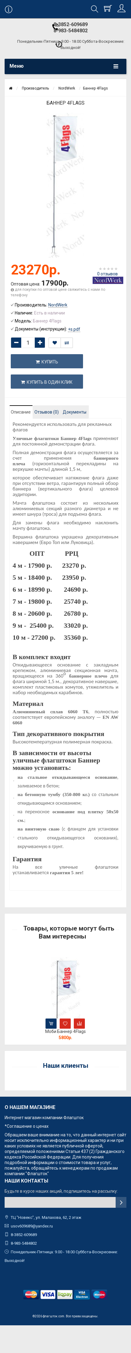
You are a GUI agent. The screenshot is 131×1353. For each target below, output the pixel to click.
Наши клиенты (65, 1065)
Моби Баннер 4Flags (65, 1031)
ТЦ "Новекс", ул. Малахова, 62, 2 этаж (43, 1217)
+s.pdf (74, 329)
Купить (47, 361)
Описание (21, 412)
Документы (74, 412)
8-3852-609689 (71, 24)
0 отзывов (107, 273)
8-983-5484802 (71, 31)
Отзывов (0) (46, 412)
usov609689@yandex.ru (32, 1226)
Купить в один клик (47, 382)
